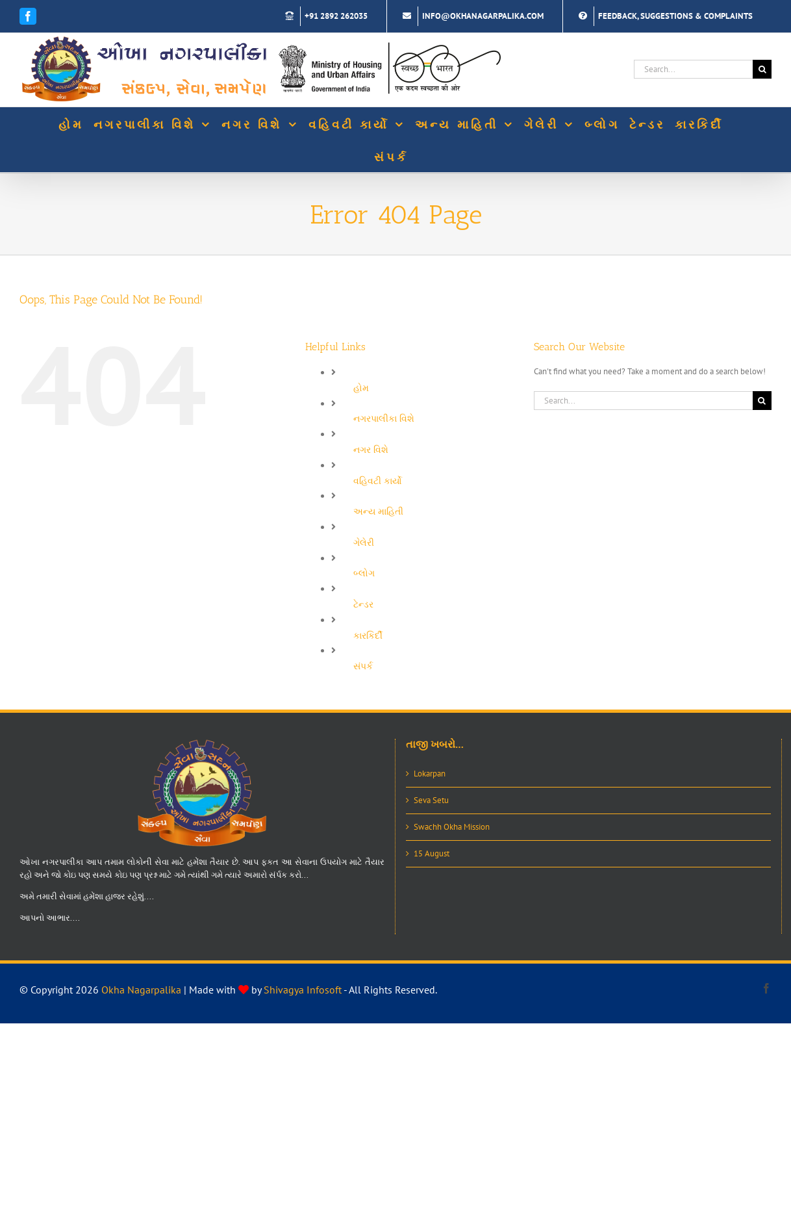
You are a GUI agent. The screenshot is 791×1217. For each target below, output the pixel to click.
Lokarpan (430, 773)
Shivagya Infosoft (303, 989)
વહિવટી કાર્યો (377, 481)
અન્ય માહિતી (378, 511)
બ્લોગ (364, 573)
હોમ (361, 388)
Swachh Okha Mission (452, 826)
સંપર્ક (363, 666)
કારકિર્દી (368, 635)
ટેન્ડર (363, 604)
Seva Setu (431, 800)
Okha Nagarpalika (141, 989)
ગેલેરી (363, 542)
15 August (431, 853)
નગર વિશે (370, 449)
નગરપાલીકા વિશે (383, 418)
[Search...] (693, 69)
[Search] (762, 69)
